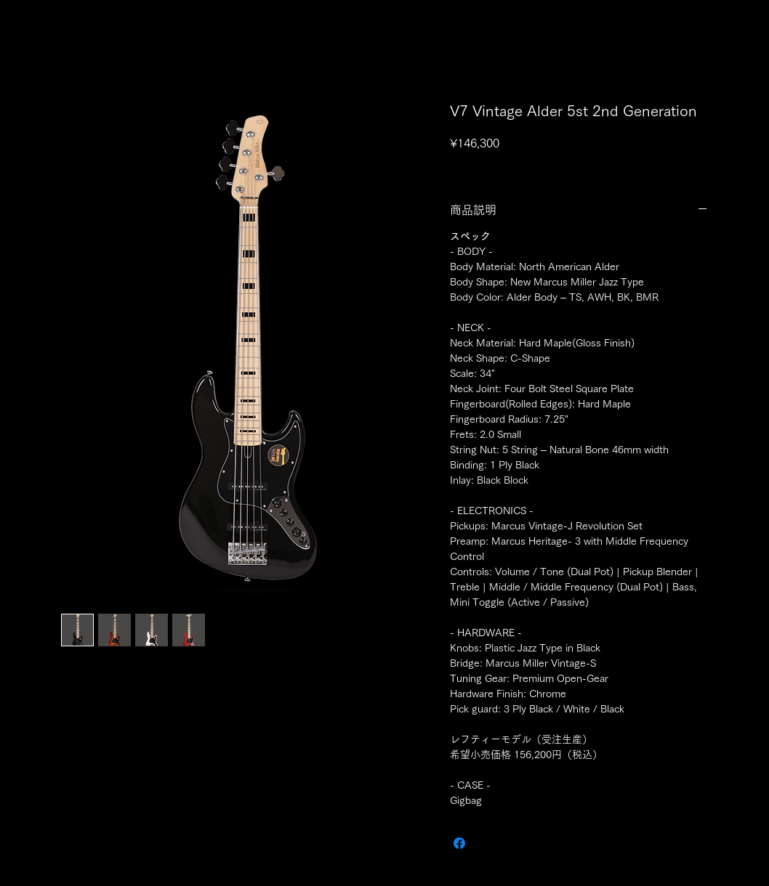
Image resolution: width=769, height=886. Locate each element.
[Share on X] (487, 843)
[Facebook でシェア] (459, 843)
